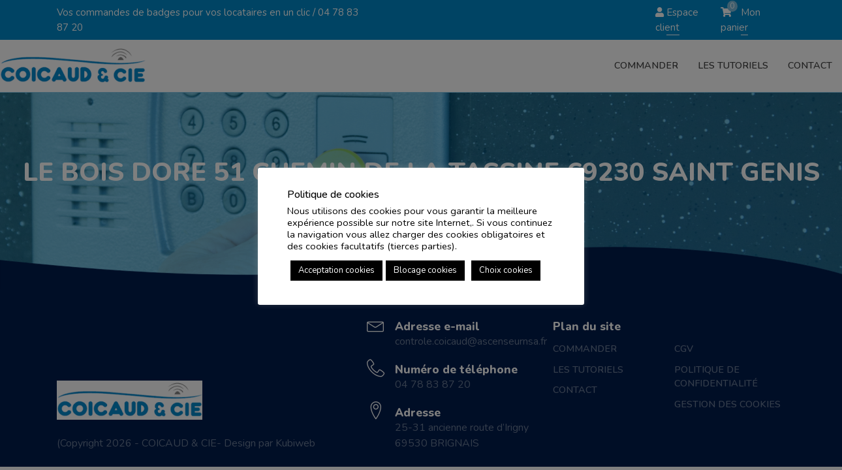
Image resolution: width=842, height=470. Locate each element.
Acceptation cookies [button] (336, 270)
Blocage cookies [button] (425, 270)
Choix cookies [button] (506, 270)
